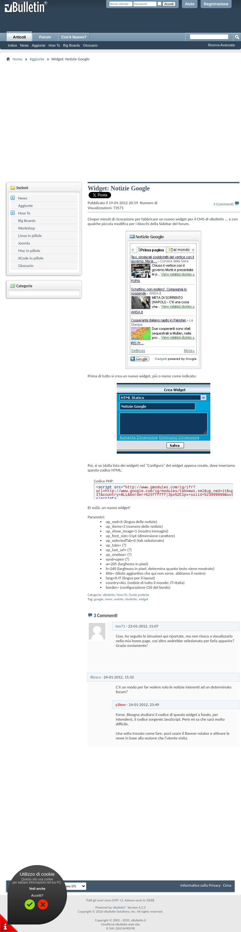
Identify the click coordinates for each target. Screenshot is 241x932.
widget (143, 599)
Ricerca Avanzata (221, 45)
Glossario (90, 45)
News (24, 45)
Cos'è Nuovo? (73, 37)
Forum (45, 37)
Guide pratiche (139, 595)
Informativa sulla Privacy (200, 885)
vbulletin (131, 599)
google (98, 599)
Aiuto (190, 4)
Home (18, 59)
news (108, 599)
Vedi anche (37, 888)
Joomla (24, 243)
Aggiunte (38, 45)
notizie (118, 599)
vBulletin (109, 595)
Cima (227, 885)
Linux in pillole (30, 235)
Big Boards (71, 45)
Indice (12, 45)
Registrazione (216, 4)
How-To (122, 595)
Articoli (19, 37)
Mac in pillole (29, 250)
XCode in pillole (31, 258)
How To (54, 45)
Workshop (26, 228)
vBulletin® (120, 907)
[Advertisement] (77, 121)
